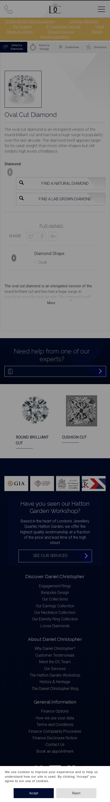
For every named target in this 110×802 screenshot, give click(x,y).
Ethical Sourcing (61, 31)
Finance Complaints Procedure (55, 731)
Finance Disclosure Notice (55, 738)
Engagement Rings (55, 586)
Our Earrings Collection (55, 606)
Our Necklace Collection (54, 612)
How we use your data (55, 718)
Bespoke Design (55, 592)
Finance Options (55, 711)
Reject (76, 793)
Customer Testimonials (54, 655)
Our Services (55, 668)
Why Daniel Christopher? (55, 648)
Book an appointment (55, 751)
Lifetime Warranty (83, 21)
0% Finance (22, 26)
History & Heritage (55, 681)
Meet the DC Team (55, 662)
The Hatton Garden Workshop (55, 675)
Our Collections (55, 599)
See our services (50, 555)
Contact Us (55, 744)
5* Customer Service (63, 26)
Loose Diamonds (55, 626)
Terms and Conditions (55, 724)
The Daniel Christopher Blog (55, 688)
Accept (33, 793)
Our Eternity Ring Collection (55, 619)
